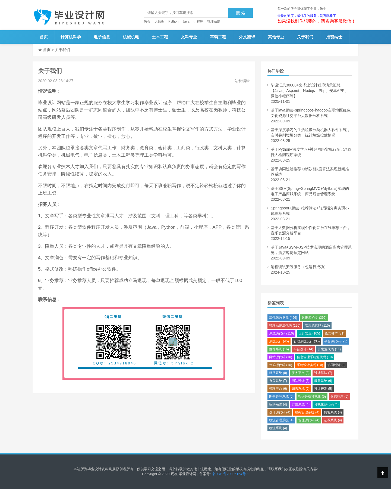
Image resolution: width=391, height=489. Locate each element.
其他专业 (276, 37)
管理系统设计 (307, 341)
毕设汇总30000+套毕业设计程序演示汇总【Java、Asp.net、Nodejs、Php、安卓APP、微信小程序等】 (309, 90)
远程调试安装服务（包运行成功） (299, 267)
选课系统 (333, 420)
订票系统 (301, 404)
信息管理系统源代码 (315, 357)
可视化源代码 (326, 404)
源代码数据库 (283, 318)
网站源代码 (280, 357)
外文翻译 (247, 37)
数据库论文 (314, 318)
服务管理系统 (307, 412)
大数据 (159, 21)
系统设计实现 (310, 365)
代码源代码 (280, 365)
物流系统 (278, 428)
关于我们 (305, 37)
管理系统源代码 (284, 325)
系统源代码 (281, 333)
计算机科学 (71, 37)
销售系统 (301, 389)
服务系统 (323, 381)
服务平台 (301, 373)
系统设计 (279, 341)
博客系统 (333, 412)
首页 (44, 37)
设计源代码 (279, 412)
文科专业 (189, 37)
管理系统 (213, 21)
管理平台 (278, 389)
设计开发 (323, 389)
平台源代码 (335, 341)
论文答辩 (335, 333)
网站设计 (301, 381)
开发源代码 (329, 349)
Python (173, 21)
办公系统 (278, 381)
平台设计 (303, 349)
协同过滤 (336, 365)
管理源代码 (308, 420)
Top (382, 472)
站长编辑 (242, 81)
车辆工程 (218, 37)
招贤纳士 (334, 37)
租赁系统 (278, 373)
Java (185, 21)
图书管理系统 (281, 396)
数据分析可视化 (312, 396)
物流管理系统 (281, 420)
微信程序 (339, 396)
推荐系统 (279, 349)
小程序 (198, 21)
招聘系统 (278, 404)
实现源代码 (317, 325)
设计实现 (309, 333)
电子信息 (102, 37)
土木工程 (160, 37)
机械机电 (131, 37)
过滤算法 (323, 373)
